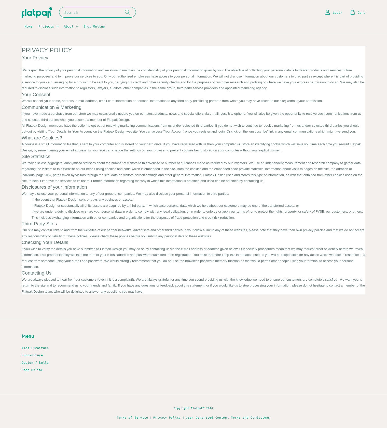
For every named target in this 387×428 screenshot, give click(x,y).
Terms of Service (132, 417)
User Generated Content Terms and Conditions (228, 417)
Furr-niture (32, 355)
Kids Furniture (35, 348)
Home (28, 26)
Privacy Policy (167, 417)
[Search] (127, 12)
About (69, 26)
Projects (46, 26)
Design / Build (35, 362)
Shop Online (94, 26)
